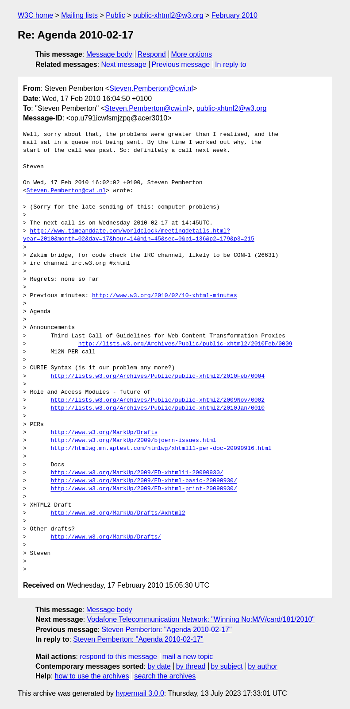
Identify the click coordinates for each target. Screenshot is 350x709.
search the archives (165, 676)
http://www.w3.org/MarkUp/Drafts (104, 433)
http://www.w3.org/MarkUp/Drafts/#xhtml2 (117, 513)
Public (115, 15)
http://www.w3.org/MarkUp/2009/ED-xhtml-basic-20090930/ (143, 481)
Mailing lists (79, 15)
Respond (152, 54)
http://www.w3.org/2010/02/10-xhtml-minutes (164, 296)
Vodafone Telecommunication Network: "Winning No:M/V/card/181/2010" (201, 619)
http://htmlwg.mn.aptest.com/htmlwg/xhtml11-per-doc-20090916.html (160, 449)
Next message (123, 64)
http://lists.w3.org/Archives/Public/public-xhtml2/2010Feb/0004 (157, 376)
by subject (226, 666)
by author (262, 666)
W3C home (35, 15)
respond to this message (118, 656)
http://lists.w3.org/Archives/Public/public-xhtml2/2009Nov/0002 (157, 400)
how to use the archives (92, 676)
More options (191, 54)
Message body (109, 54)
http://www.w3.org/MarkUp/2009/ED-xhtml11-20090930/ (136, 473)
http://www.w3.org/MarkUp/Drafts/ (105, 537)
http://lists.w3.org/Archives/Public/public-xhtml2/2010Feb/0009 (185, 344)
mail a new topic (187, 656)
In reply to (230, 64)
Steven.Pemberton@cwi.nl (151, 88)
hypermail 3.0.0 (139, 693)
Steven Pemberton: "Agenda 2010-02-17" (166, 629)
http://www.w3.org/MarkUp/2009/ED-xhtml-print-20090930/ (143, 489)
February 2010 (235, 15)
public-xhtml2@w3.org (168, 15)
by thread (191, 666)
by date (158, 666)
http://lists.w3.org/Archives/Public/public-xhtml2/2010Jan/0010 (157, 408)
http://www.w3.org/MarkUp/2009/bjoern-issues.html (133, 441)
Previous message (181, 64)
